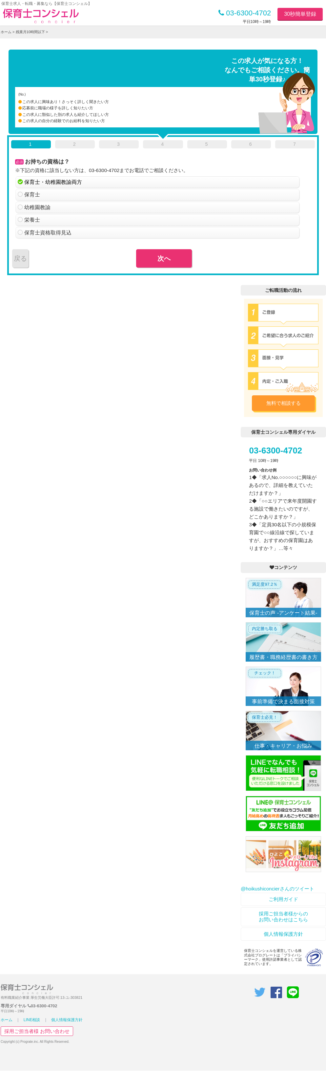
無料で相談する (283, 403)
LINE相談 (32, 1020)
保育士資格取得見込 (47, 232)
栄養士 (32, 220)
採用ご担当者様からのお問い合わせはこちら (283, 916)
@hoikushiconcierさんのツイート (277, 888)
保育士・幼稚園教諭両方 (53, 182)
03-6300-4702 (244, 13)
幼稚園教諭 (37, 207)
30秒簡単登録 (300, 14)
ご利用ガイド (283, 899)
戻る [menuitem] (20, 258)
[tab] (31, 145)
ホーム (6, 32)
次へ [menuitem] (164, 258)
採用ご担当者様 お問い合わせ (37, 1031)
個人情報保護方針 (283, 934)
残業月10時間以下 (30, 32)
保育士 (32, 194)
